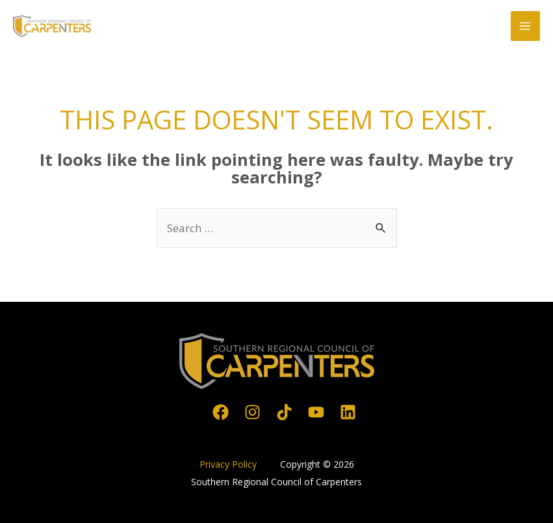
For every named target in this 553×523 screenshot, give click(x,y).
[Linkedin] (348, 412)
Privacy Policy (229, 464)
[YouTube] (316, 412)
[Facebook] (220, 412)
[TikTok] (284, 412)
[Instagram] (252, 412)
